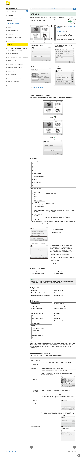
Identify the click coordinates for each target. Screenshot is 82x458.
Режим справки (57, 8)
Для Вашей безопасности (13, 23)
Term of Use (14, 451)
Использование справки (38, 89)
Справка (10, 44)
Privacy (8, 451)
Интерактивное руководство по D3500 (45, 8)
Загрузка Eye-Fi (68, 341)
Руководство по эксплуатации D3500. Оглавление (15, 19)
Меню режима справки (38, 87)
